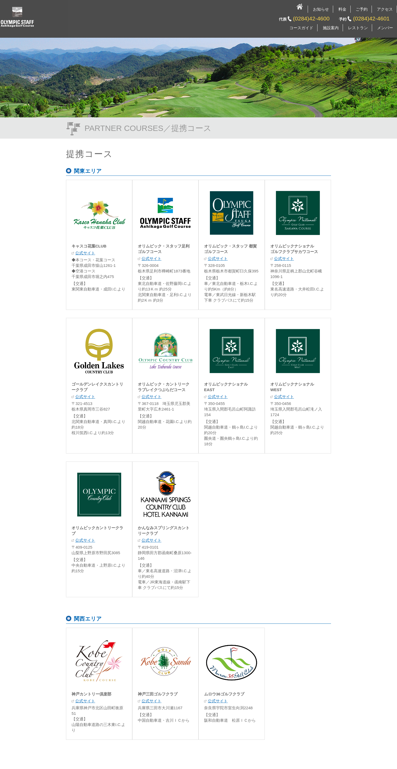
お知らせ (321, 9)
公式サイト (85, 253)
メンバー (385, 27)
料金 (342, 9)
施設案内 (331, 27)
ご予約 (362, 9)
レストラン (358, 27)
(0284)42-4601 (371, 18)
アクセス (385, 9)
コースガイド (301, 27)
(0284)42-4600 (311, 18)
